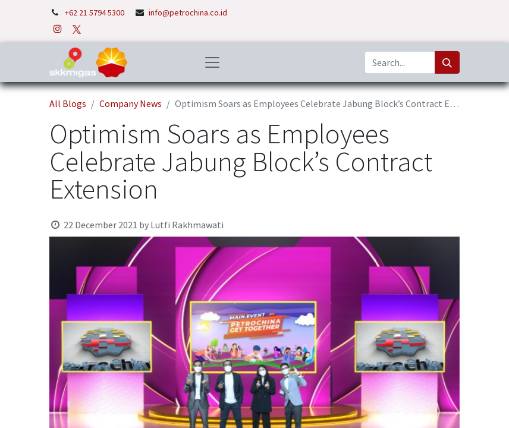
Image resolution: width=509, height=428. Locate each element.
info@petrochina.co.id (188, 12)
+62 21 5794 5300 (95, 12)
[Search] (447, 62)
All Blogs (67, 103)
